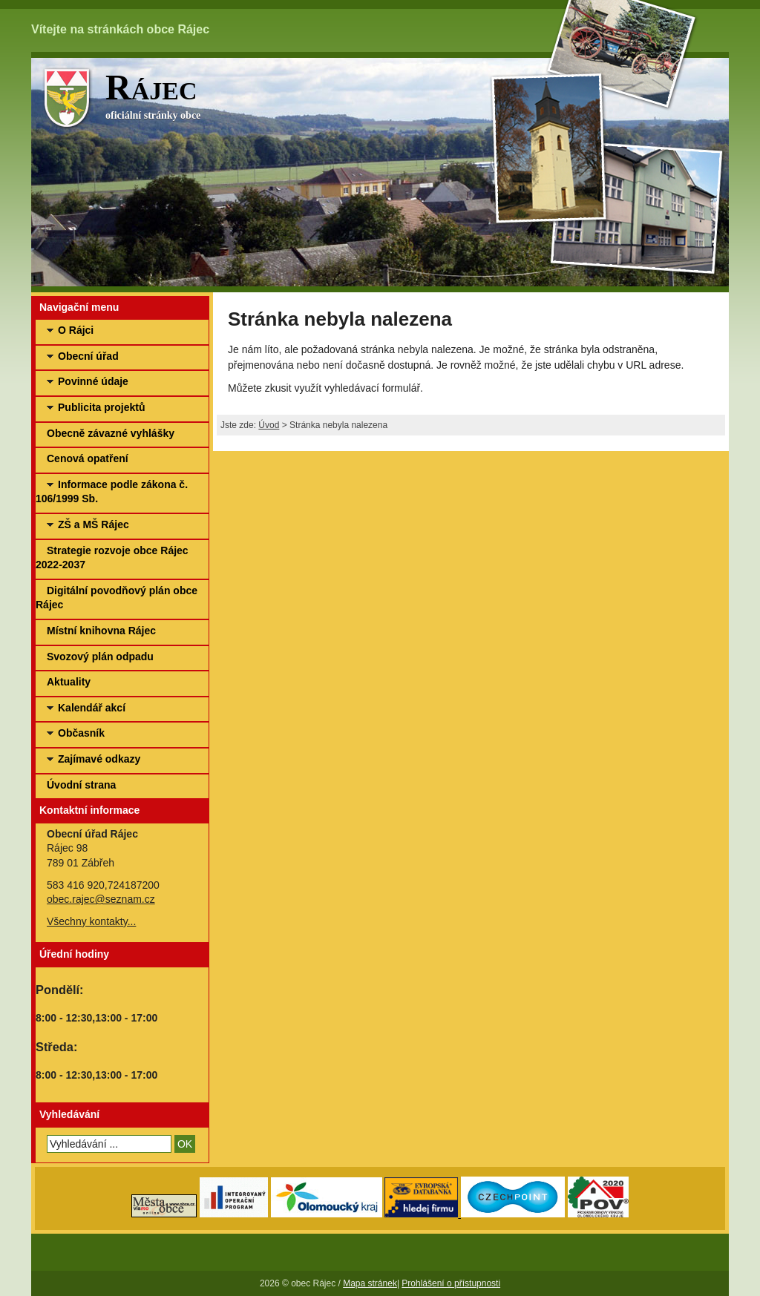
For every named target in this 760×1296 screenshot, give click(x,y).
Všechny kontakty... (91, 921)
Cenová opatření (87, 458)
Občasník (81, 733)
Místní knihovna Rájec (101, 631)
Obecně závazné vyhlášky (110, 433)
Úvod (268, 425)
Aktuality (69, 682)
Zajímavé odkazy (99, 759)
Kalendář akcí (91, 708)
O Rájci (76, 330)
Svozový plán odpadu (100, 656)
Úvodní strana (81, 785)
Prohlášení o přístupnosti (451, 1283)
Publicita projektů (101, 407)
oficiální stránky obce (417, 93)
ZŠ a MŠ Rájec (93, 524)
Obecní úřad (88, 356)
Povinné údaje (93, 381)
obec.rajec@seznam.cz (101, 899)
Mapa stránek (370, 1283)
